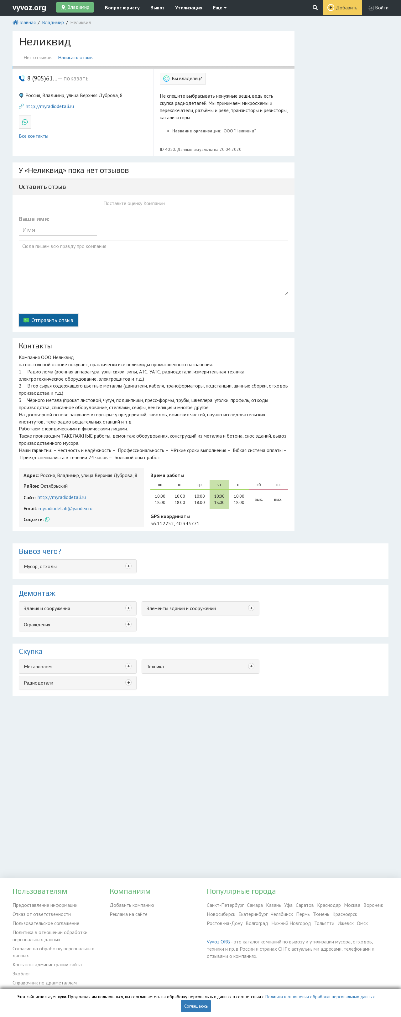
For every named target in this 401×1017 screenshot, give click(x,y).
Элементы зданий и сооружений (181, 608)
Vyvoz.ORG (218, 941)
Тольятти (324, 923)
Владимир (53, 22)
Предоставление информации (45, 905)
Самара (255, 905)
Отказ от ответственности (42, 914)
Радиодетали (38, 683)
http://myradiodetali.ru (50, 106)
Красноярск (344, 914)
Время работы (167, 475)
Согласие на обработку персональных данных (53, 952)
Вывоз (157, 7)
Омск (362, 923)
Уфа (288, 905)
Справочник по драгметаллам (45, 982)
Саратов (305, 905)
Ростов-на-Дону (224, 923)
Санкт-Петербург (225, 905)
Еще (220, 7)
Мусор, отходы (40, 566)
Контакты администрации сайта (47, 964)
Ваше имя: (34, 218)
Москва (352, 905)
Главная (27, 22)
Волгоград (257, 923)
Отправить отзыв (52, 320)
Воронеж (373, 905)
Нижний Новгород (291, 923)
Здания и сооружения (47, 608)
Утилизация (188, 7)
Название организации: (197, 131)
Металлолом (38, 666)
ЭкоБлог (21, 973)
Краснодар (329, 905)
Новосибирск (221, 914)
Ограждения (37, 624)
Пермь (303, 914)
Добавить (346, 7)
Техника (155, 666)
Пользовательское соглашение (46, 923)
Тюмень (321, 914)
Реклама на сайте (129, 914)
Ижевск (345, 923)
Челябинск (282, 914)
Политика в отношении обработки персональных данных (50, 936)
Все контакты (33, 136)
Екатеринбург (253, 914)
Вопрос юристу (122, 7)
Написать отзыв (75, 57)
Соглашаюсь (196, 1006)
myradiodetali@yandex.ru (65, 508)
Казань (273, 905)
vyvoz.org (29, 7)
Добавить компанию (132, 905)
